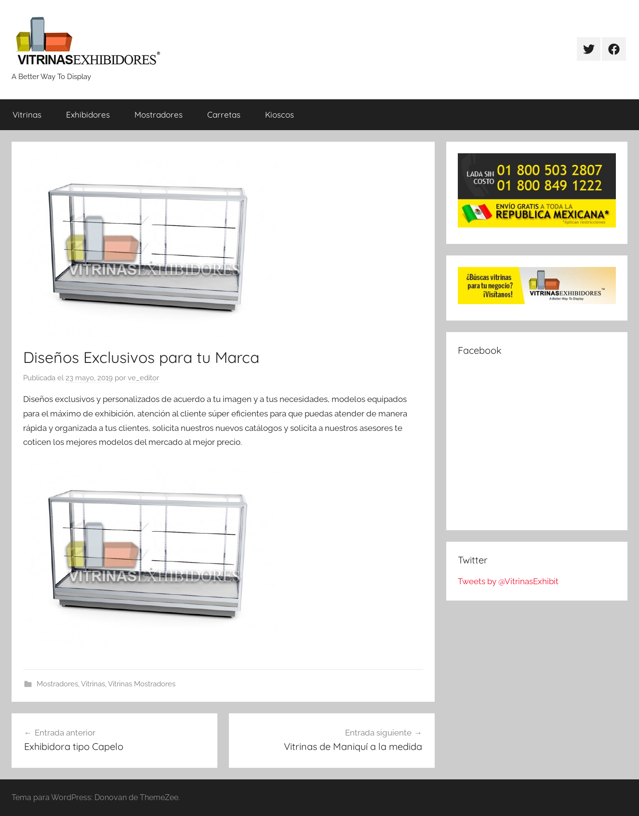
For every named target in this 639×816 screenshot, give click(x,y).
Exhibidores (88, 114)
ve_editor (143, 378)
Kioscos (279, 114)
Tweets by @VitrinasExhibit (508, 581)
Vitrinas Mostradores (141, 684)
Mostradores (158, 114)
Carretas (223, 114)
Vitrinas (27, 114)
